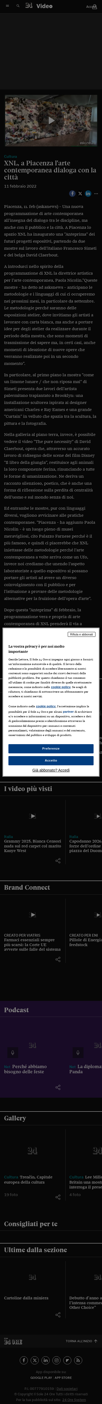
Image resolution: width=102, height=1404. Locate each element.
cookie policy (60, 687)
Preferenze (51, 748)
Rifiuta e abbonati (81, 634)
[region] (50, 701)
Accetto (51, 760)
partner (68, 711)
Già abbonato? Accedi (51, 770)
